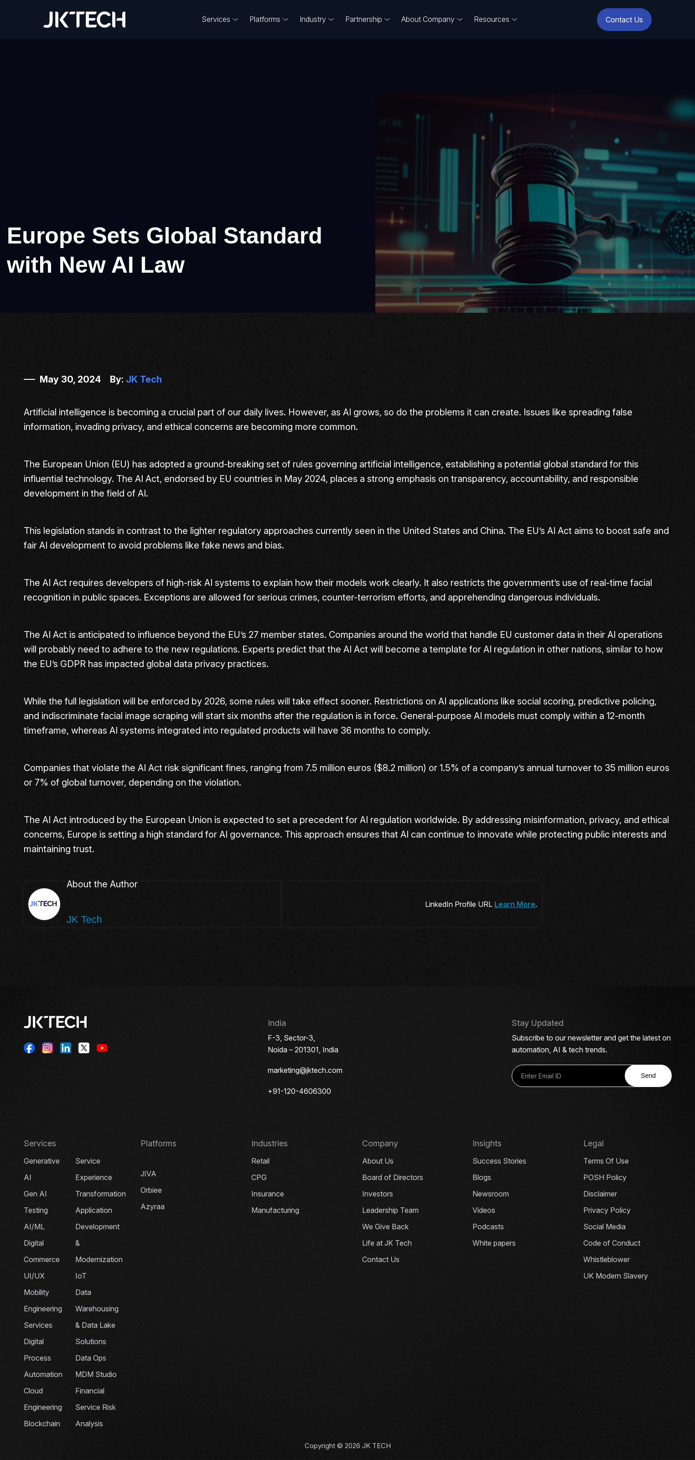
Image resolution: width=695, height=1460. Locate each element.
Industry (313, 19)
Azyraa (152, 1206)
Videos (483, 1210)
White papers (494, 1243)
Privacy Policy (607, 1210)
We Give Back (385, 1226)
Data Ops (90, 1357)
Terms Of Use (606, 1160)
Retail (260, 1160)
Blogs (481, 1177)
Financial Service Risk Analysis (95, 1407)
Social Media (604, 1226)
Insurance (267, 1193)
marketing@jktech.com (305, 1070)
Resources (491, 19)
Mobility (36, 1292)
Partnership (363, 19)
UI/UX (34, 1275)
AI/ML (34, 1226)
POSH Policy (605, 1177)
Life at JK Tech (387, 1243)
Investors (377, 1193)
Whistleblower (606, 1259)
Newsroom (490, 1193)
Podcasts (488, 1226)
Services (216, 19)
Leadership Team (390, 1210)
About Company (428, 19)
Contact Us (624, 19)
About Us (378, 1160)
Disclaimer (600, 1193)
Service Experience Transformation (100, 1177)
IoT (81, 1275)
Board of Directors (392, 1177)
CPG (259, 1177)
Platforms (264, 19)
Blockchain (42, 1423)
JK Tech (144, 379)
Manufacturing (275, 1210)
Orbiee (151, 1190)
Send (648, 1075)
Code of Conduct (611, 1243)
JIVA (148, 1173)
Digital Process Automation (43, 1358)
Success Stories (499, 1160)
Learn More (514, 904)
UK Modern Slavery (615, 1275)
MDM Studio (96, 1374)
